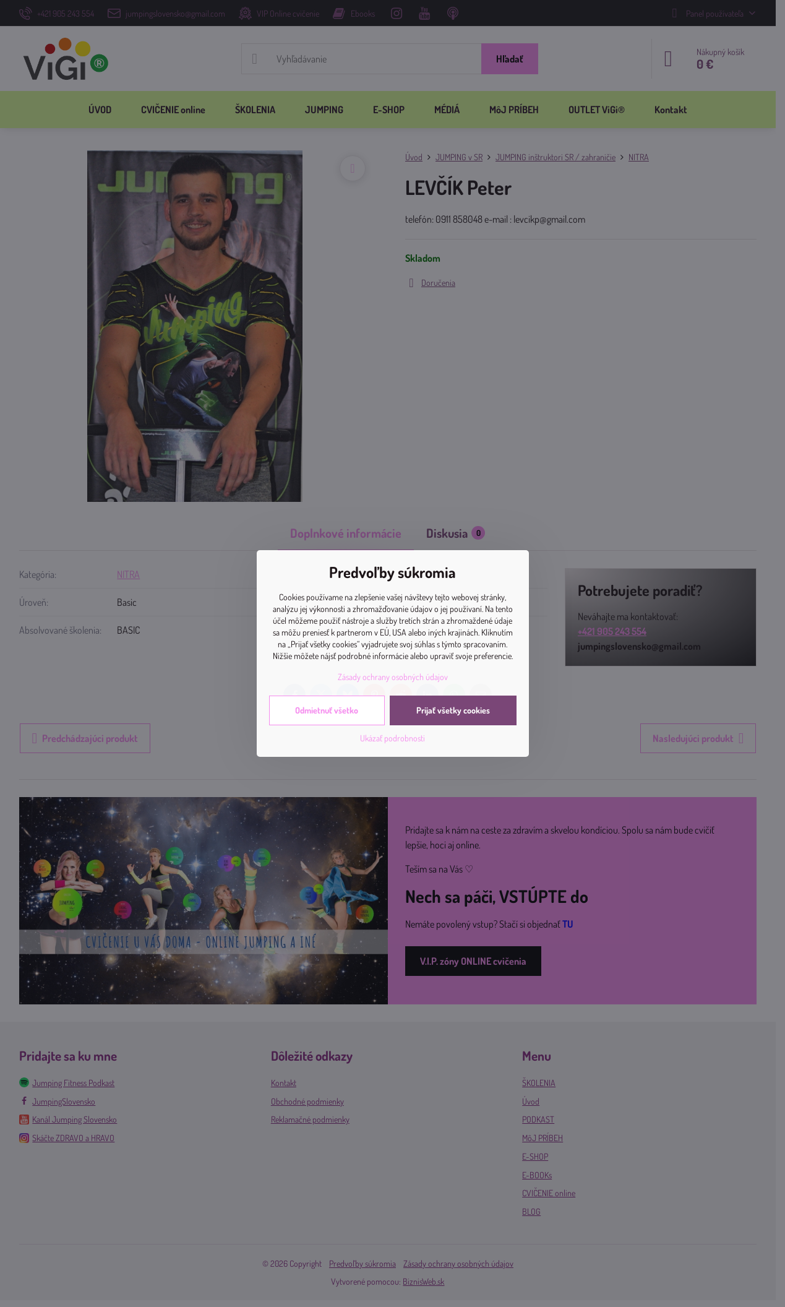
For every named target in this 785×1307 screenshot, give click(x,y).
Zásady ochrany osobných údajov (393, 676)
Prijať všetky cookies (453, 710)
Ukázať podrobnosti (392, 738)
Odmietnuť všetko (326, 710)
